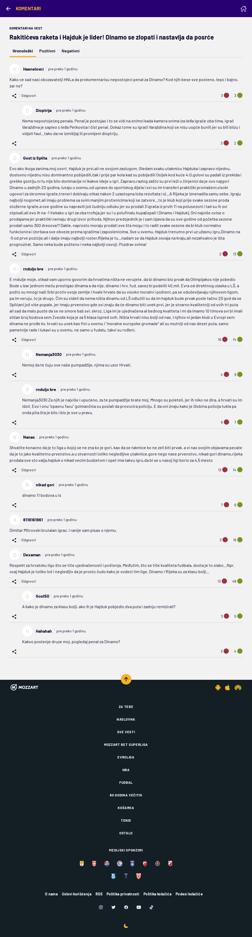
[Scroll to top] (126, 679)
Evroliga (125, 757)
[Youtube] (139, 907)
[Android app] (218, 687)
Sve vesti (126, 732)
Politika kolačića (157, 894)
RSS (99, 894)
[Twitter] (113, 907)
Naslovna (126, 719)
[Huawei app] (237, 687)
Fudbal (126, 782)
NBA (126, 770)
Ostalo (126, 833)
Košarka (126, 808)
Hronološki (23, 50)
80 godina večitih (126, 795)
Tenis (126, 820)
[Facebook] (126, 907)
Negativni (71, 50)
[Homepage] (243, 8)
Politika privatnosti (123, 894)
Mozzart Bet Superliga (126, 744)
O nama (51, 894)
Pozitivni (47, 50)
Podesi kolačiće (189, 894)
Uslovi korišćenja (76, 894)
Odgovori (28, 95)
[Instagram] (101, 907)
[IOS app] (227, 687)
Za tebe (126, 707)
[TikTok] (151, 907)
